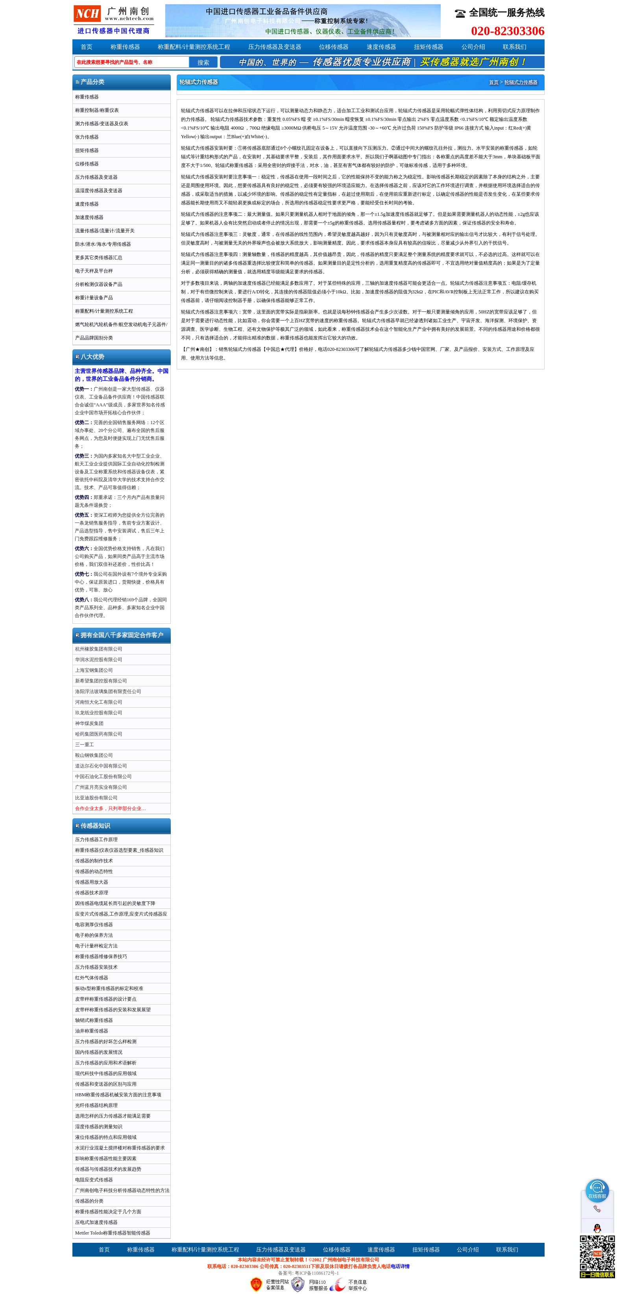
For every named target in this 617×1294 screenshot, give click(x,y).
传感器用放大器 (91, 882)
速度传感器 (381, 47)
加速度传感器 (89, 217)
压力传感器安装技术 (96, 967)
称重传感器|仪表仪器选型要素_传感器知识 (119, 850)
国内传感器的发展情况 (98, 1052)
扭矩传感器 (428, 47)
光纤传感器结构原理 (96, 1105)
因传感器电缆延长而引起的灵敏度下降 (115, 903)
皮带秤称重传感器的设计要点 (106, 999)
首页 (86, 47)
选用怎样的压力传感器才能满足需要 (113, 1116)
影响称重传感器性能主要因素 (106, 1158)
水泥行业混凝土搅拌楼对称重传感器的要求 (120, 1148)
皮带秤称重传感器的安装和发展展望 (113, 1009)
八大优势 (90, 357)
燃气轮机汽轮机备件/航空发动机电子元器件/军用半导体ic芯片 (120, 326)
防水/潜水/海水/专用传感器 (103, 244)
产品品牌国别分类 (94, 338)
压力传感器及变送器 (274, 47)
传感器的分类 (89, 1201)
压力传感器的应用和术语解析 (106, 1063)
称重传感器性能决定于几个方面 (108, 1211)
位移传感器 (334, 47)
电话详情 (400, 1266)
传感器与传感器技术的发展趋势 (108, 1169)
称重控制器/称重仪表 (97, 110)
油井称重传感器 (91, 1031)
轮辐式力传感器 (521, 82)
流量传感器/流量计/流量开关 (105, 231)
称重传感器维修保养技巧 (101, 956)
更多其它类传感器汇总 (98, 257)
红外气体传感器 (91, 978)
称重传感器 (125, 47)
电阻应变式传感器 (94, 1180)
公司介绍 (473, 47)
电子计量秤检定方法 (96, 946)
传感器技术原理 (91, 892)
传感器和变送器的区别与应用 (106, 1084)
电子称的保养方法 (94, 935)
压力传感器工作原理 (96, 839)
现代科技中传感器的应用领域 (106, 1073)
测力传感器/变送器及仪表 (101, 123)
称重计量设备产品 (94, 297)
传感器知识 (93, 826)
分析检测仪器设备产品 (98, 284)
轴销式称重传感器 (94, 1020)
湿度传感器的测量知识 (98, 1126)
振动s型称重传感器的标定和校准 (109, 988)
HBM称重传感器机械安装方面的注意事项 (118, 1094)
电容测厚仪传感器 (94, 924)
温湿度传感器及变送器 (98, 190)
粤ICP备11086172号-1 (317, 1273)
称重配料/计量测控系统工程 (194, 47)
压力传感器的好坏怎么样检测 (106, 1041)
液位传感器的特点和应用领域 (106, 1137)
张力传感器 (87, 137)
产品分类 (90, 82)
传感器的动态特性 (94, 871)
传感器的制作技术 (94, 861)
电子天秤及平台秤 (94, 271)
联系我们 (514, 47)
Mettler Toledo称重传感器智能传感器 (112, 1233)
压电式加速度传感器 (96, 1222)
